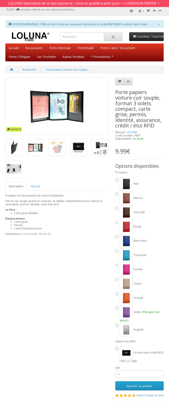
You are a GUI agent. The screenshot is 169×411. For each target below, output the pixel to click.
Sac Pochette (46, 57)
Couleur (122, 172)
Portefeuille (85, 48)
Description (16, 186)
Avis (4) (35, 186)
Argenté (129, 329)
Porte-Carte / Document (117, 48)
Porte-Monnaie (60, 48)
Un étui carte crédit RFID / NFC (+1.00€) (139, 354)
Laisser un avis (154, 395)
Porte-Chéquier (19, 57)
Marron (129, 198)
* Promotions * (102, 57)
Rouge (128, 226)
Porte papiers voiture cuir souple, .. (68, 69)
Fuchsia (129, 269)
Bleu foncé (131, 241)
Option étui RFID (125, 341)
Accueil (14, 48)
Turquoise (130, 255)
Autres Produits (73, 57)
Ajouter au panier (139, 386)
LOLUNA (132, 132)
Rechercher (29, 69)
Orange (129, 298)
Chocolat (130, 212)
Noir (127, 184)
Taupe (128, 283)
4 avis (139, 395)
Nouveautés (34, 48)
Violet (137, 314)
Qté (117, 367)
